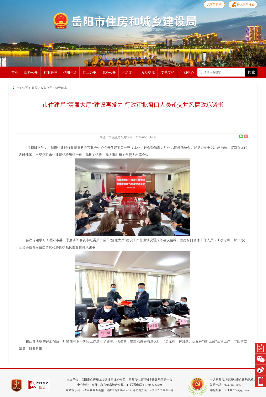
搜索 (251, 72)
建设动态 (61, 87)
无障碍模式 (214, 4)
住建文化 (128, 72)
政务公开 (31, 72)
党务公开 (109, 72)
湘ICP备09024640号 (119, 390)
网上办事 (89, 72)
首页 (14, 72)
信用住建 (70, 72)
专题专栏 (167, 72)
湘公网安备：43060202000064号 (153, 390)
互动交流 (148, 72)
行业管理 (50, 72)
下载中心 (187, 72)
